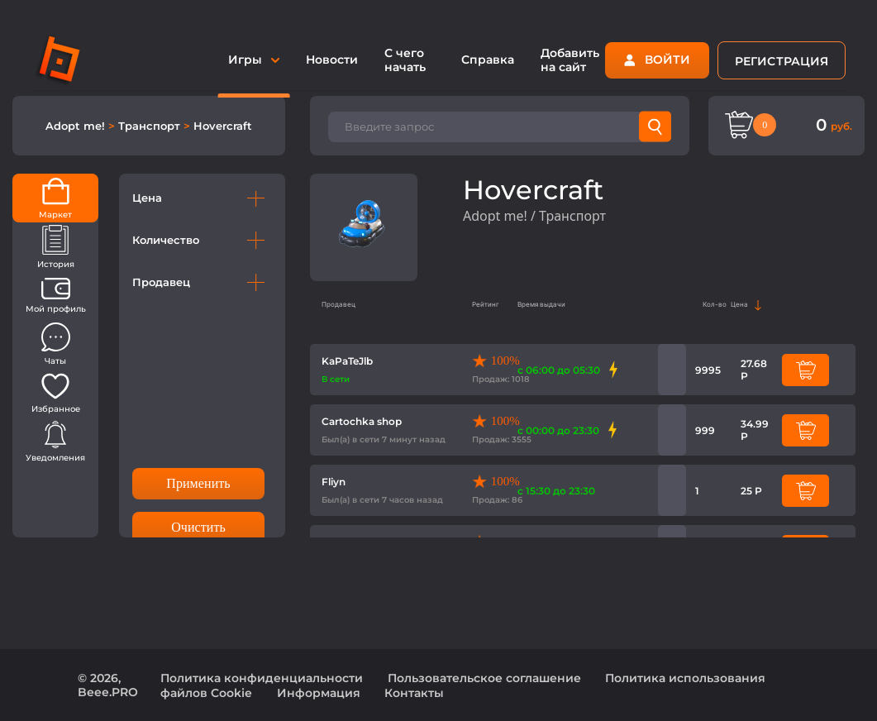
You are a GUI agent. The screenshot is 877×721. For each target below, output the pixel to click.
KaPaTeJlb (347, 361)
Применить (198, 483)
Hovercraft (222, 125)
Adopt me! (76, 125)
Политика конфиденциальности (261, 678)
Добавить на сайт (570, 59)
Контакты (414, 692)
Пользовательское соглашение (484, 678)
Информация (318, 692)
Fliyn (334, 481)
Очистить (198, 527)
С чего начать (405, 59)
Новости (332, 59)
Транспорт (151, 125)
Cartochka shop (362, 421)
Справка (487, 59)
